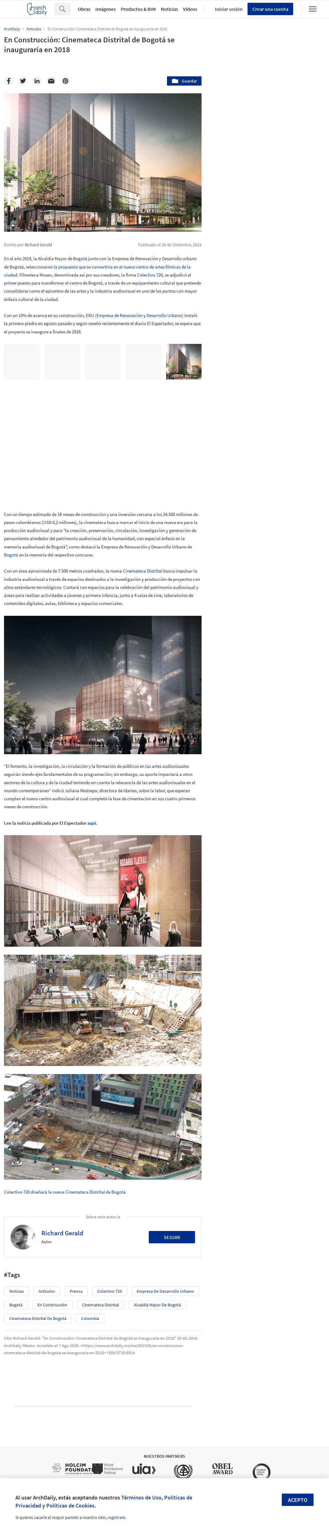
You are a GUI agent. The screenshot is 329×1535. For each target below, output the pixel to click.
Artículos (47, 1291)
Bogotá (80, 258)
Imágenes (105, 8)
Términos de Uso (141, 1497)
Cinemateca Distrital (142, 571)
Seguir (172, 1237)
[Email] (51, 81)
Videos (190, 8)
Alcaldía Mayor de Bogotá (157, 1305)
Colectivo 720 (150, 275)
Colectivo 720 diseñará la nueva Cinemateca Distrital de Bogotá (65, 1192)
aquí (91, 823)
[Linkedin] (37, 81)
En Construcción (52, 1305)
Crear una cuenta (270, 9)
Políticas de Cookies (70, 1505)
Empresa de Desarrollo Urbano (165, 1291)
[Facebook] (8, 81)
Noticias (169, 8)
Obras (84, 8)
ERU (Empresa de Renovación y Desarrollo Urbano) (134, 315)
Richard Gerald (62, 1233)
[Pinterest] (65, 81)
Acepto (297, 1499)
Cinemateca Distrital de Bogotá (37, 1318)
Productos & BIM (138, 8)
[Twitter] (22, 81)
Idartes (130, 790)
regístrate (116, 1517)
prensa (76, 1291)
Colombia (90, 1318)
